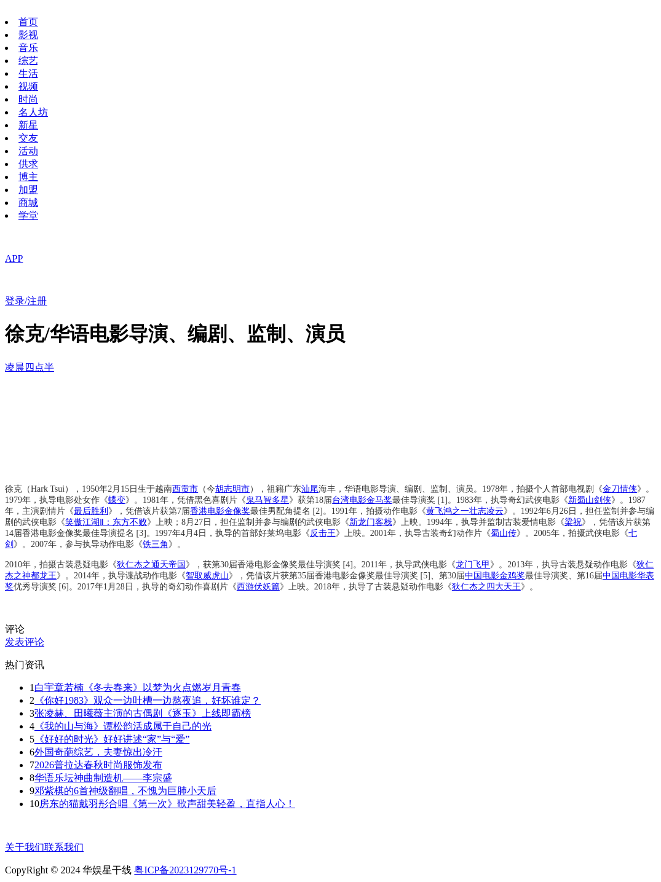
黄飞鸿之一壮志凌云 (465, 511)
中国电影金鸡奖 (495, 575)
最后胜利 (91, 511)
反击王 (323, 533)
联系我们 (64, 847)
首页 (28, 22)
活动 (28, 151)
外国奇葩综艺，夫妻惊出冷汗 (98, 752)
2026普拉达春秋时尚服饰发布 (98, 765)
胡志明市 (232, 489)
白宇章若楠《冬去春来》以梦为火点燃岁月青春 (137, 687)
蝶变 (116, 500)
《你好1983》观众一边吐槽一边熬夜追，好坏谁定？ (147, 700)
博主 (28, 176)
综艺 (28, 60)
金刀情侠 (620, 489)
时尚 (28, 99)
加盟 (28, 189)
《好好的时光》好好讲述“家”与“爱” (111, 739)
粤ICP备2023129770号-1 (185, 870)
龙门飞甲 (473, 564)
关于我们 (24, 847)
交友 (28, 138)
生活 (28, 73)
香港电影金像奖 (220, 511)
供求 (28, 164)
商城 (28, 202)
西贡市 (185, 489)
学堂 (28, 215)
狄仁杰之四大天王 (486, 586)
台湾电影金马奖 (362, 500)
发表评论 (24, 642)
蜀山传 (504, 533)
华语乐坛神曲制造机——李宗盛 (103, 778)
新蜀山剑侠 (589, 500)
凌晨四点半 (29, 367)
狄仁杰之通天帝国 (151, 564)
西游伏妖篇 (258, 586)
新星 (28, 125)
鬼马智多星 (267, 500)
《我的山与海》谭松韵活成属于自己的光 (123, 726)
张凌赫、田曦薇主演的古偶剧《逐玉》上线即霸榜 (142, 713)
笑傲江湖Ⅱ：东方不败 (106, 522)
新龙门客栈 (370, 522)
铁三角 (155, 544)
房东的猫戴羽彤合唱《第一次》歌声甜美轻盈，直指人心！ (167, 803)
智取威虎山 (207, 575)
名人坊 (33, 112)
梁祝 (573, 522)
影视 (28, 35)
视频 (28, 86)
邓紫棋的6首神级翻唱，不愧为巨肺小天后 (125, 791)
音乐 (28, 47)
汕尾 (310, 489)
